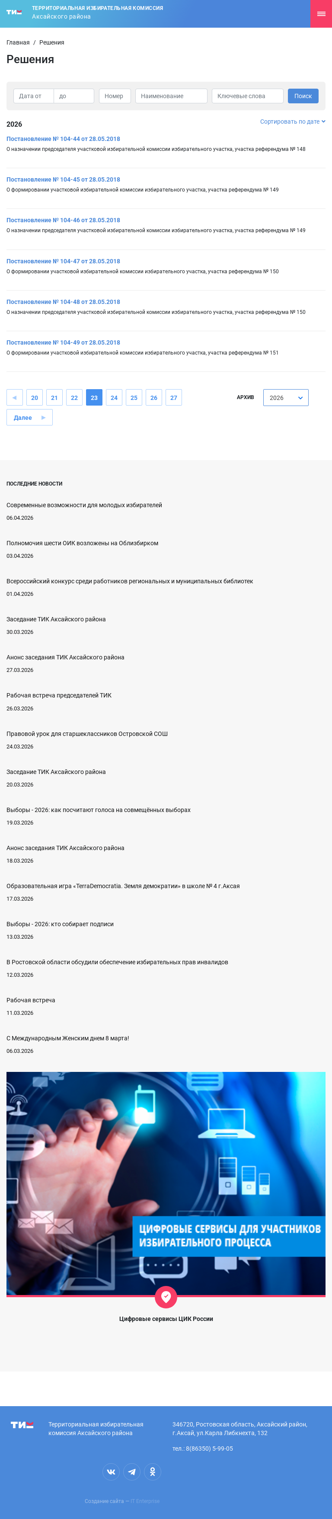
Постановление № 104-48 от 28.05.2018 (63, 301)
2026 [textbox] (277, 397)
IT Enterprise (145, 1501)
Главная (18, 42)
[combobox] (286, 397)
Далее (23, 417)
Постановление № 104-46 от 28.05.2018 (63, 220)
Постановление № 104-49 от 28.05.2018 (63, 342)
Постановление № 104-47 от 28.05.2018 (63, 261)
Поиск (303, 96)
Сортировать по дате (293, 121)
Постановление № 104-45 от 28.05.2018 (63, 179)
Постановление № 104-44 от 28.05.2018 (63, 138)
